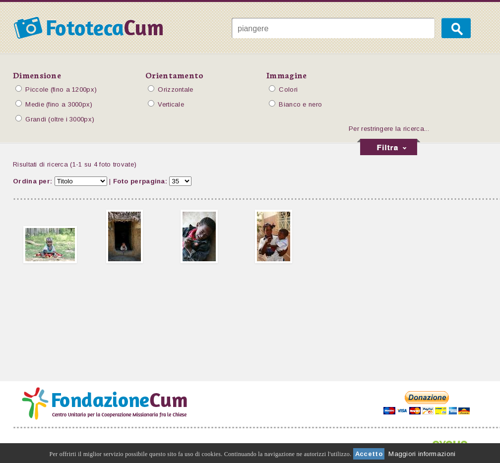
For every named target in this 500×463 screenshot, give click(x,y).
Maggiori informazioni (421, 454)
